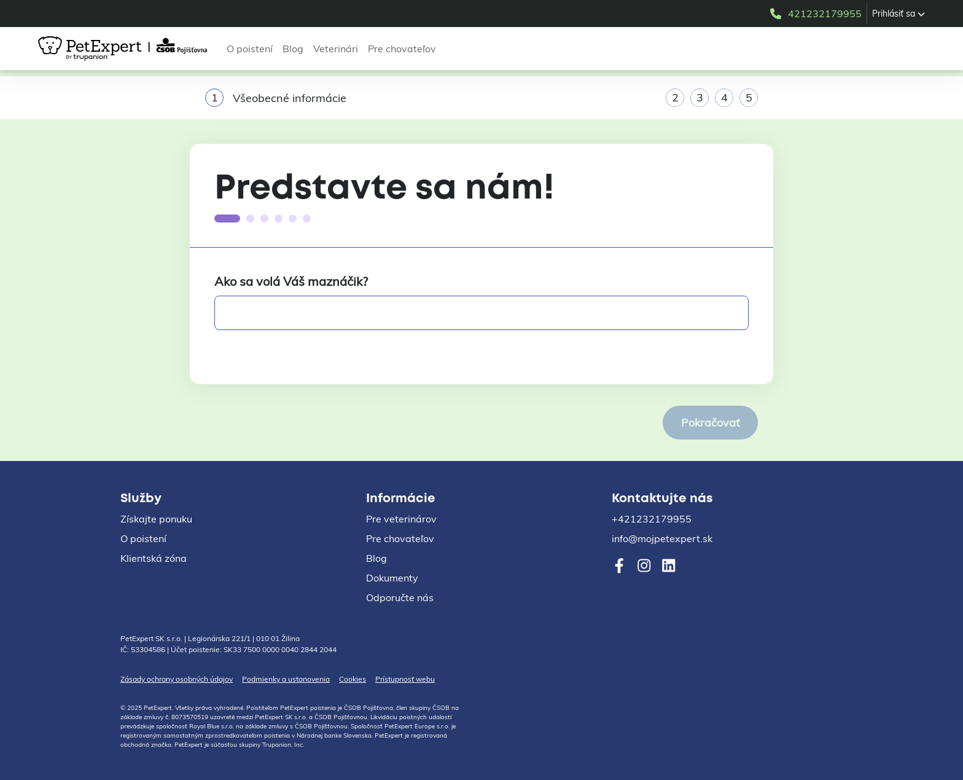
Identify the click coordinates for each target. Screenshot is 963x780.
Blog (293, 48)
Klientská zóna (153, 558)
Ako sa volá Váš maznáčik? (291, 281)
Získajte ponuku (156, 519)
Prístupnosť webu (405, 678)
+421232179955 (652, 519)
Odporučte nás (400, 597)
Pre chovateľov (402, 48)
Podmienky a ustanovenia (286, 678)
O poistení (250, 48)
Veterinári (335, 48)
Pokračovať (710, 423)
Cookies (352, 678)
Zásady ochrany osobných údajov (176, 678)
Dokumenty (392, 578)
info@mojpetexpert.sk (662, 538)
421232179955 (815, 13)
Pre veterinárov (401, 519)
